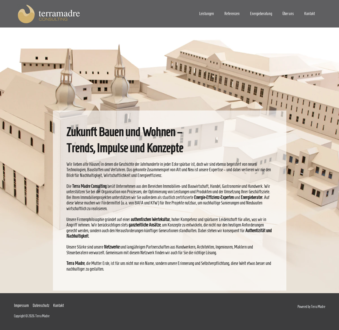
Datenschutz (41, 306)
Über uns (288, 13)
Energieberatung (261, 13)
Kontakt (309, 13)
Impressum (21, 306)
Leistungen (206, 13)
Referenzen (232, 13)
